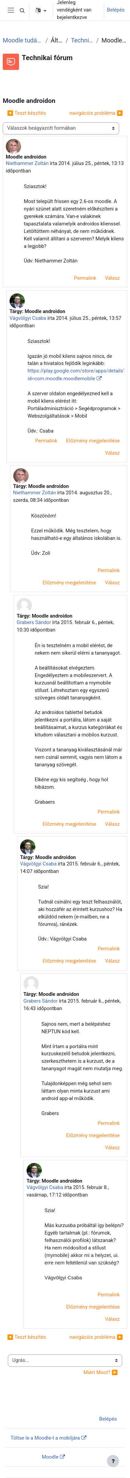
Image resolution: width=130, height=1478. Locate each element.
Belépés (116, 10)
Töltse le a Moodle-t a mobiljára (45, 1438)
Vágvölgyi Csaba (28, 318)
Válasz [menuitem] (112, 278)
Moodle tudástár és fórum (23, 40)
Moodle (50, 1457)
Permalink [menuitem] (85, 278)
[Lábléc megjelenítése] (113, 1461)
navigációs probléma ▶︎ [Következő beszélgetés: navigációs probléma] (96, 113)
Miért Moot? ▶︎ (100, 1372)
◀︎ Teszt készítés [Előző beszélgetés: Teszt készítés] (26, 113)
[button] (22, 10)
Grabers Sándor (34, 622)
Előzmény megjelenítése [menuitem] (93, 441)
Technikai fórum (82, 40)
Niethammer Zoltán (27, 163)
